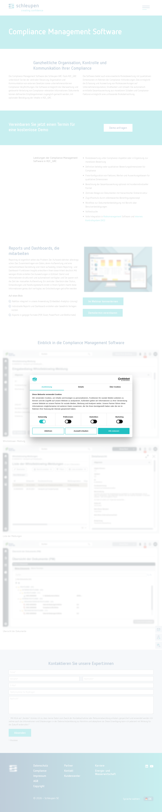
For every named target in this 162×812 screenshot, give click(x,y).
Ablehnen (48, 431)
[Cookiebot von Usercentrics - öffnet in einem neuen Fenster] (120, 379)
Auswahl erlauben (81, 431)
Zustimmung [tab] (47, 387)
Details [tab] (81, 387)
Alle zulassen (113, 431)
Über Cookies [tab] (115, 387)
